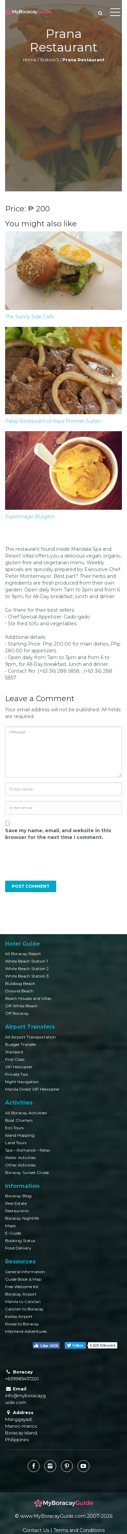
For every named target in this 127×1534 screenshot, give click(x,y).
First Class (14, 1059)
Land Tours (15, 1142)
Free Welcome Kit (22, 1286)
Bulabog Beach (20, 983)
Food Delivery (18, 1248)
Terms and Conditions (79, 1530)
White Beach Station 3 (27, 976)
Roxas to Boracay (22, 1323)
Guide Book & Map (23, 1279)
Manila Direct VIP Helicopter (32, 1089)
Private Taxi (16, 1074)
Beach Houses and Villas (28, 998)
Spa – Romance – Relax (27, 1150)
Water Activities (20, 1157)
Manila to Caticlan (23, 1301)
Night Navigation (22, 1081)
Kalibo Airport (19, 1316)
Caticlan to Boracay (24, 1308)
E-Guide (13, 1233)
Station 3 (49, 59)
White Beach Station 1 (26, 961)
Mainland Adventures (26, 1331)
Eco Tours (14, 1127)
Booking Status (20, 1240)
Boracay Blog (18, 1195)
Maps (10, 1225)
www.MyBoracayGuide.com (53, 1516)
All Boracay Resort (23, 953)
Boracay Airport (21, 1294)
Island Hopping (20, 1135)
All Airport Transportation (30, 1036)
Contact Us (36, 1530)
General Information (25, 1271)
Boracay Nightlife (22, 1218)
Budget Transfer (21, 1044)
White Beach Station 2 (27, 968)
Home (30, 59)
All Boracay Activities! (26, 1112)
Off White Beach (21, 1005)
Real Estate (16, 1203)
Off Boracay (17, 1013)
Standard (14, 1051)
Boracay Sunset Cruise (27, 1172)
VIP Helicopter (19, 1066)
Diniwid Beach (19, 990)
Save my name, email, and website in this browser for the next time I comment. (58, 833)
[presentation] (51, 864)
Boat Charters (19, 1120)
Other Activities (20, 1165)
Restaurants (17, 1210)
